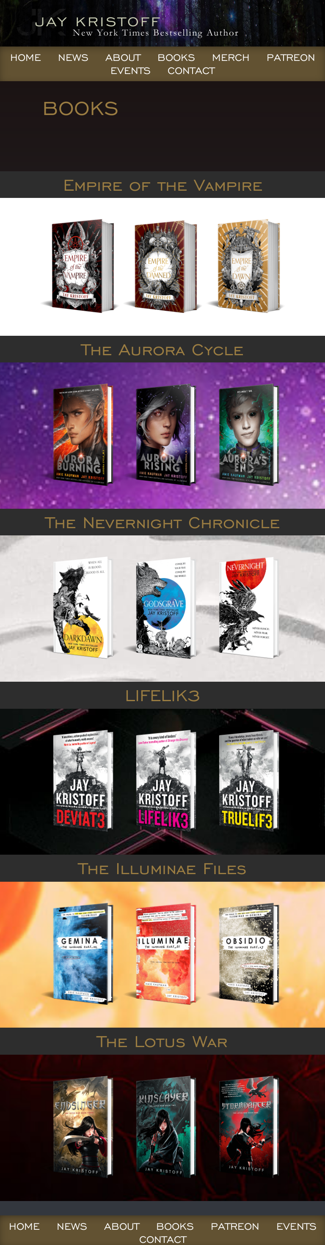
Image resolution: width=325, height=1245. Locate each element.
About (122, 57)
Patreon (291, 57)
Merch (231, 57)
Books (176, 57)
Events (130, 70)
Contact (191, 70)
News (73, 57)
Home (25, 57)
